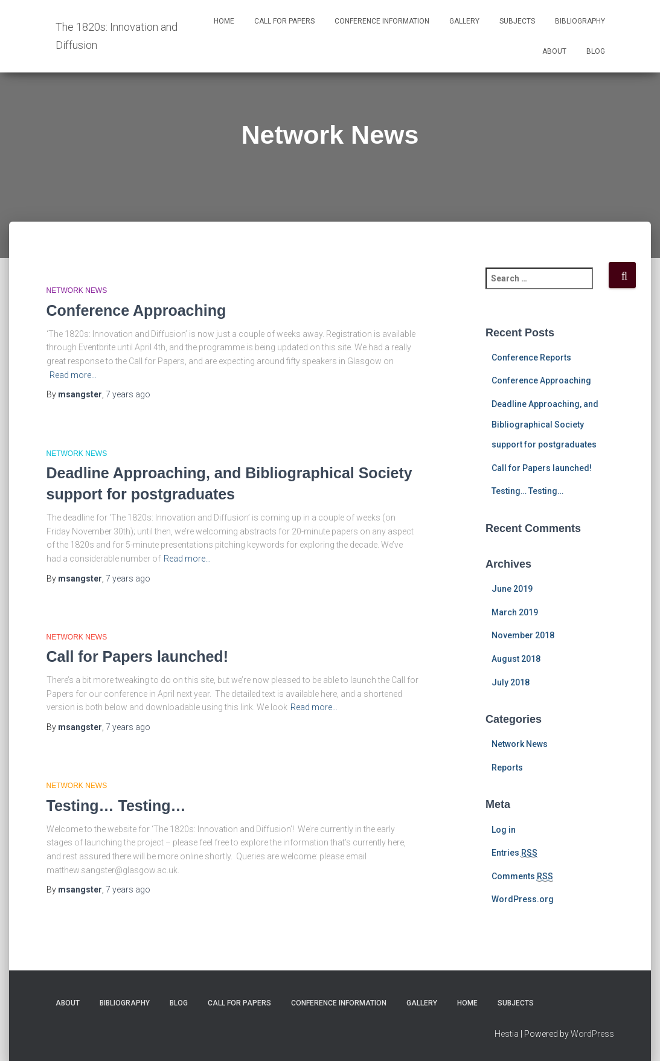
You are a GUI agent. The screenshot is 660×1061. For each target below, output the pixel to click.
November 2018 (523, 635)
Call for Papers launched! (137, 656)
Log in (504, 830)
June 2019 (512, 589)
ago (128, 394)
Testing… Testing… (116, 805)
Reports (507, 767)
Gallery (464, 21)
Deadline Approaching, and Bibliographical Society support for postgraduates (545, 424)
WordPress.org (523, 899)
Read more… (73, 375)
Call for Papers (284, 21)
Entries (514, 853)
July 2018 (511, 682)
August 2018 (516, 659)
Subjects (517, 21)
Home (224, 21)
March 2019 (515, 612)
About (554, 51)
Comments (522, 876)
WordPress (592, 1034)
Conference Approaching (136, 310)
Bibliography (580, 21)
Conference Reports (531, 357)
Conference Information (382, 21)
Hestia (507, 1034)
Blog (595, 51)
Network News (76, 290)
